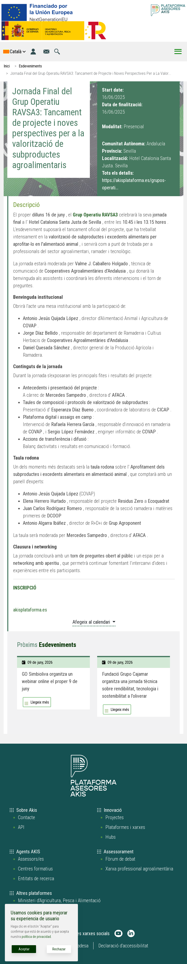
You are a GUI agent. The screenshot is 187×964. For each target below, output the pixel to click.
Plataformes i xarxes (125, 827)
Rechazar (58, 949)
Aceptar (24, 949)
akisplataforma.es (30, 610)
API (21, 827)
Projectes (114, 817)
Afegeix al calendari (92, 622)
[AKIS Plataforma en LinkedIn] (131, 933)
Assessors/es (31, 859)
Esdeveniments (30, 66)
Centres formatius (35, 869)
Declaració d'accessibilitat (123, 946)
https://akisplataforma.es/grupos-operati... (134, 184)
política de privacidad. (37, 937)
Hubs (110, 837)
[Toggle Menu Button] (178, 51)
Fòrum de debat (120, 859)
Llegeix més (39, 702)
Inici (7, 66)
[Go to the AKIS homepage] (168, 10)
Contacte (26, 817)
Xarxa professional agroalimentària (139, 869)
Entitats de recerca (36, 878)
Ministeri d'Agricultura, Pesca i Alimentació (59, 900)
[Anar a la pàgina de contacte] (46, 51)
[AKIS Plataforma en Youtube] (118, 933)
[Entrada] (33, 51)
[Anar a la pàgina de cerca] (57, 51)
